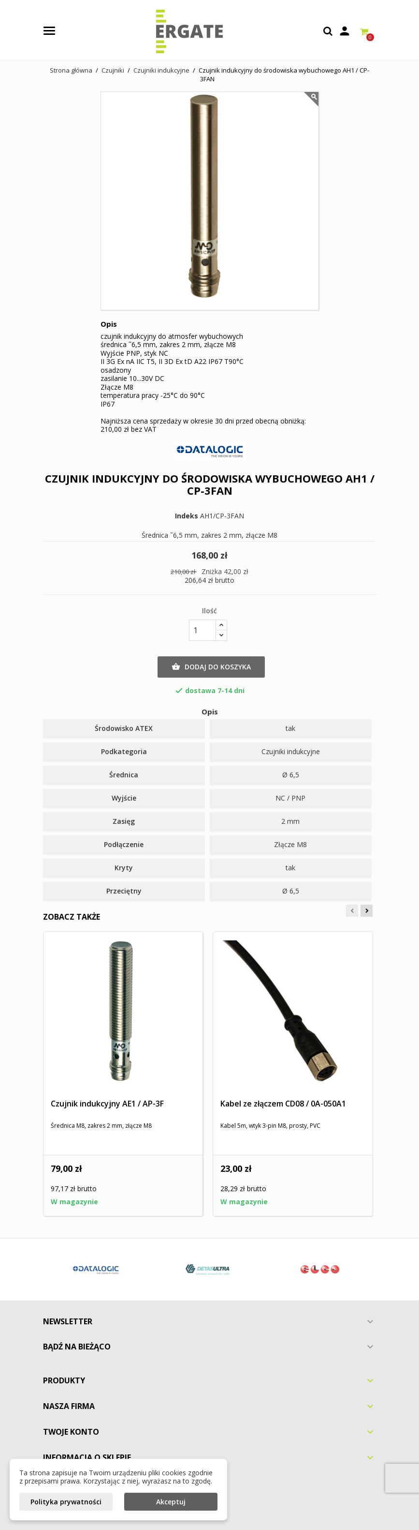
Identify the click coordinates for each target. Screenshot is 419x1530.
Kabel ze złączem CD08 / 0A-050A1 (283, 1103)
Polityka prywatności (65, 1501)
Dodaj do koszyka (211, 667)
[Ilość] (202, 630)
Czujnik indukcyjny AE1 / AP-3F (107, 1103)
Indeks (186, 516)
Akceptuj (171, 1501)
